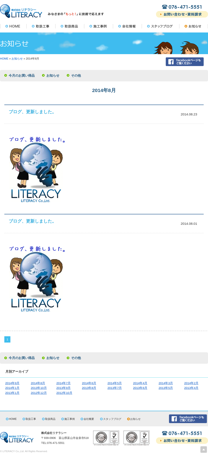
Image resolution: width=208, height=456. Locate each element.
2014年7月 (63, 383)
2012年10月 (64, 393)
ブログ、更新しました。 (32, 111)
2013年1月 (12, 393)
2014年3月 (166, 383)
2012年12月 (39, 393)
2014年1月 (12, 388)
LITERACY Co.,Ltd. (13, 451)
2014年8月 (38, 383)
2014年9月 (12, 383)
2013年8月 (89, 388)
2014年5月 (114, 383)
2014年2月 (191, 383)
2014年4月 (140, 383)
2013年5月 (166, 388)
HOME (4, 58)
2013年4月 (191, 388)
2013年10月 (39, 388)
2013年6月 (140, 388)
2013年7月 (114, 388)
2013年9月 (63, 388)
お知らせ (17, 58)
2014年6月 (89, 383)
